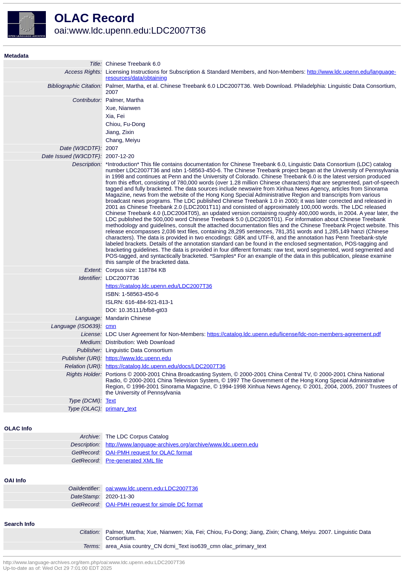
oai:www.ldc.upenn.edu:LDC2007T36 (151, 488)
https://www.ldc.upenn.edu (138, 358)
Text (110, 401)
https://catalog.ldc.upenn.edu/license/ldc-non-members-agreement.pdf (294, 334)
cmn (110, 326)
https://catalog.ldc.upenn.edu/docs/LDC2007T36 (165, 366)
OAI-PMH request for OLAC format (148, 452)
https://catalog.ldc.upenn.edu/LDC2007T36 (158, 286)
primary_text (120, 409)
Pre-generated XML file (134, 461)
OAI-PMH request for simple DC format (154, 504)
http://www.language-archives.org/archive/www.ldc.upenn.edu (181, 444)
